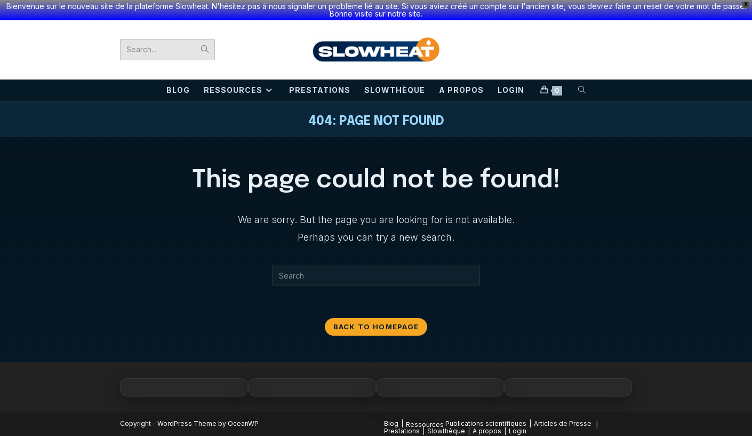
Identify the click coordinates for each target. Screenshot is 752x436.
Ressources (425, 425)
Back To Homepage (376, 326)
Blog (391, 423)
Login (517, 431)
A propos (487, 431)
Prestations (402, 431)
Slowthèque (446, 431)
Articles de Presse (562, 423)
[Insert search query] (376, 275)
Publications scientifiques (485, 423)
